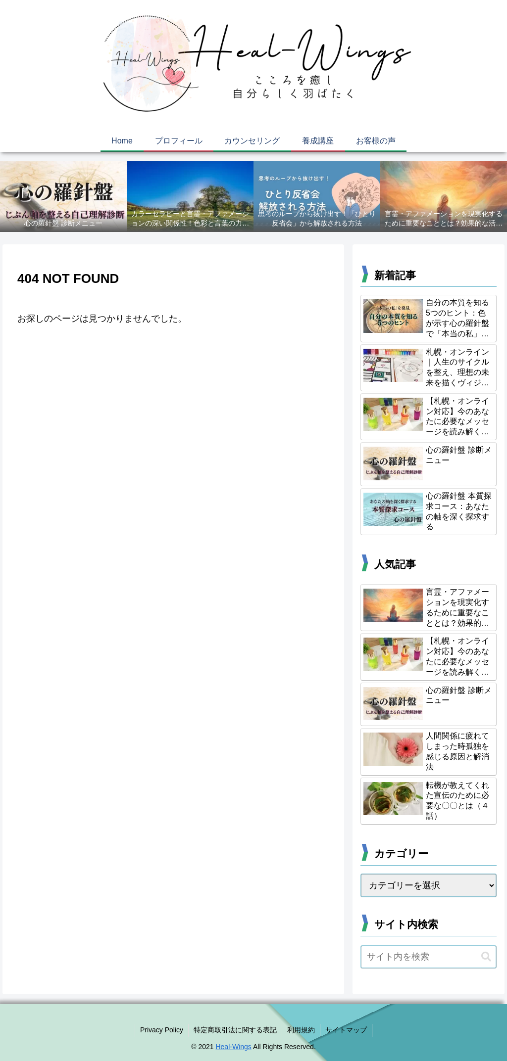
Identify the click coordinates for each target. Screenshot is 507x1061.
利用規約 (301, 1030)
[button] (486, 957)
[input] (428, 957)
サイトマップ (346, 1030)
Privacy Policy (161, 1030)
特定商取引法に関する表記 (235, 1030)
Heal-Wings (233, 1047)
